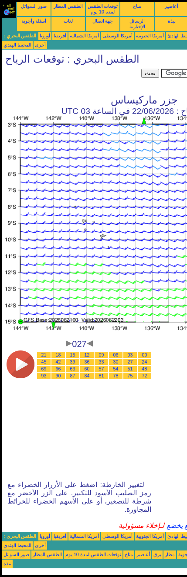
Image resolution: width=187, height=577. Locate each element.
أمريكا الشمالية (84, 35)
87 (72, 375)
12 (87, 354)
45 (44, 361)
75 (130, 375)
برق (157, 554)
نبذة (172, 20)
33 (101, 361)
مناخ (137, 6)
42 (58, 361)
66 (58, 368)
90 (58, 375)
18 (58, 354)
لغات (68, 20)
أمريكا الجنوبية (150, 35)
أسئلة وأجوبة (34, 20)
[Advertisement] (71, 79)
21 (44, 354)
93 (44, 375)
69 (44, 368)
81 (101, 375)
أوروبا (45, 35)
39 (72, 361)
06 (116, 354)
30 (116, 361)
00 (144, 354)
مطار (170, 554)
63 (72, 368)
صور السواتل (34, 6)
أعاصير (171, 6)
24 (144, 361)
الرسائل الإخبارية (137, 23)
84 (87, 375)
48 (144, 368)
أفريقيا (60, 35)
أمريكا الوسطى (117, 35)
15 (72, 354)
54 (116, 368)
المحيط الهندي (17, 44)
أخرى (40, 44)
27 (130, 361)
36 (87, 361)
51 (130, 368)
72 (144, 375)
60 (87, 368)
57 (101, 368)
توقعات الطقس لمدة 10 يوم (103, 8)
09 (101, 354)
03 (130, 354)
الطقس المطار (68, 6)
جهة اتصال (102, 20)
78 (116, 375)
